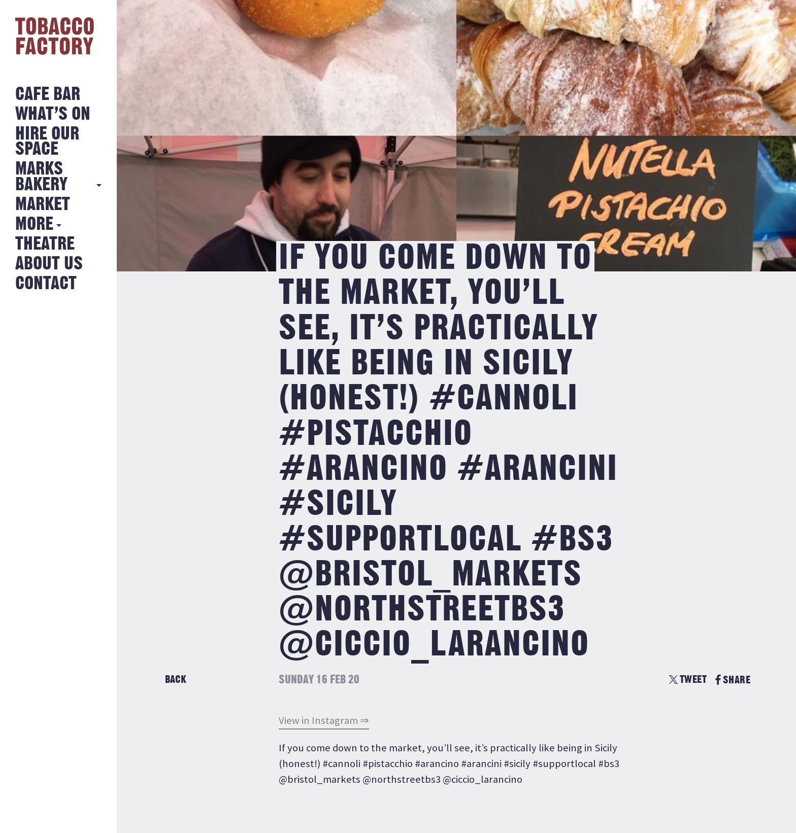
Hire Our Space (47, 141)
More (34, 224)
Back (175, 679)
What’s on (52, 114)
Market (42, 205)
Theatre (45, 244)
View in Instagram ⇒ (324, 720)
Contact (46, 284)
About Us (49, 264)
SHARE (733, 680)
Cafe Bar (47, 94)
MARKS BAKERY (41, 176)
